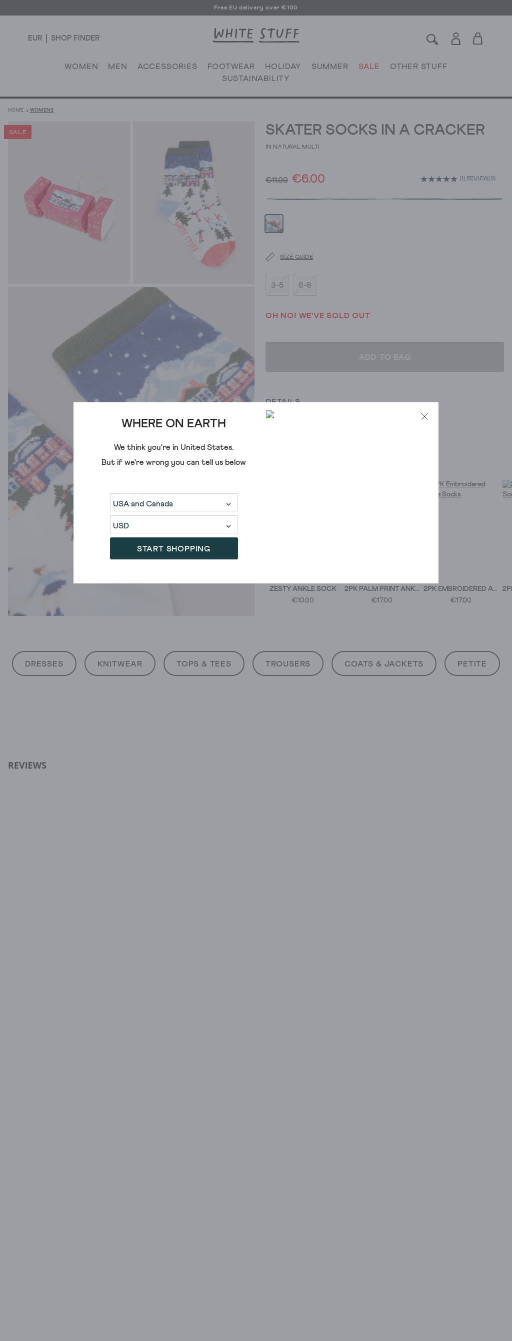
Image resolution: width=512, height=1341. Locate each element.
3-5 (277, 258)
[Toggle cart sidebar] (478, 38)
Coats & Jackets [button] (384, 664)
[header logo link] (256, 35)
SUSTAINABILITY (256, 81)
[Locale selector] (35, 38)
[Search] (432, 38)
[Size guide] (283, 230)
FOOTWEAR (231, 69)
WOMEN (81, 69)
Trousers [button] (288, 664)
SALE (369, 69)
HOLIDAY (283, 69)
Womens (42, 110)
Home (16, 110)
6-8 (305, 258)
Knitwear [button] (120, 664)
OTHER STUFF (419, 69)
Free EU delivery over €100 (256, 8)
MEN (118, 69)
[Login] (455, 37)
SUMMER (330, 69)
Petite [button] (472, 664)
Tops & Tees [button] (204, 664)
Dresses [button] (44, 664)
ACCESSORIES (167, 69)
